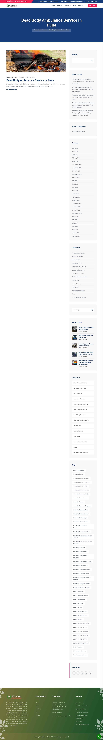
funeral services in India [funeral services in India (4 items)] (79, 627)
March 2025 (75, 194)
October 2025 (76, 171)
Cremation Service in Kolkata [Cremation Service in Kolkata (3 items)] (81, 490)
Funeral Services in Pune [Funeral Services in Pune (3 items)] (79, 639)
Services (68, 5)
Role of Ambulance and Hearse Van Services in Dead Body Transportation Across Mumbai (82, 89)
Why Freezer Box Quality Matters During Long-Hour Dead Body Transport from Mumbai (83, 82)
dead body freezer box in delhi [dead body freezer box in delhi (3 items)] (81, 531)
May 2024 (75, 226)
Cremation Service (77, 263)
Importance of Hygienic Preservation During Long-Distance (86, 362)
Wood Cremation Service (79, 297)
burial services (76, 260)
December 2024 (76, 203)
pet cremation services (78, 290)
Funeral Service (76, 284)
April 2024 (75, 229)
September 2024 (76, 213)
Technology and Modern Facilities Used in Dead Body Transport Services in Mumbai (83, 97)
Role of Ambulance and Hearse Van (86, 336)
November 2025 (76, 168)
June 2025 (75, 184)
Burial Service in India (82, 706)
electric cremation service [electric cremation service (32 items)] (80, 595)
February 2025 (76, 197)
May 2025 (75, 187)
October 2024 (76, 210)
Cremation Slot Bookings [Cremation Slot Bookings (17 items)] (80, 518)
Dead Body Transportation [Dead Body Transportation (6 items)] (80, 551)
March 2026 (75, 155)
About (37, 706)
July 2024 (75, 220)
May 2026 (75, 148)
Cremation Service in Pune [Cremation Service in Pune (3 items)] (80, 498)
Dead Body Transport (78, 273)
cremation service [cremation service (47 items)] (78, 474)
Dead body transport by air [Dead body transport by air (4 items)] (80, 565)
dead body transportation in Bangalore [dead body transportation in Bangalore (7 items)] (81, 556)
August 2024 (75, 216)
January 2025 (76, 200)
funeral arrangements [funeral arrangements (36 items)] (79, 599)
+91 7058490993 (91, 1)
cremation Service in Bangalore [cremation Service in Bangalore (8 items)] (81, 482)
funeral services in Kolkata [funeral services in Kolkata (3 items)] (80, 631)
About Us (59, 5)
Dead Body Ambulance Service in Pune (30, 80)
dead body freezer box (78, 270)
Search (74, 55)
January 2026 (76, 161)
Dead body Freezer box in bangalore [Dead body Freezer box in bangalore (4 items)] (80, 526)
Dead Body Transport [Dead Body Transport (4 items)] (79, 547)
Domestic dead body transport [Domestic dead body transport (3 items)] (81, 587)
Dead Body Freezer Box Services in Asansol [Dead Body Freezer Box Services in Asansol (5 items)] (82, 536)
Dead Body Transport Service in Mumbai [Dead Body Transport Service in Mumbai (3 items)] (81, 578)
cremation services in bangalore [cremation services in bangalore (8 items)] (82, 506)
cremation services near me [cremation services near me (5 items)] (81, 514)
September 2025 (76, 174)
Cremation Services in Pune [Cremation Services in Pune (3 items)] (80, 510)
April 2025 (75, 190)
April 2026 (75, 151)
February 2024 (76, 236)
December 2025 (76, 164)
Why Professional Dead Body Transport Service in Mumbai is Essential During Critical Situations (83, 105)
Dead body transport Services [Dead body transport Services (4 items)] (81, 583)
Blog (74, 5)
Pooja (73, 294)
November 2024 (76, 207)
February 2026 (76, 158)
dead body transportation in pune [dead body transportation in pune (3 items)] (82, 561)
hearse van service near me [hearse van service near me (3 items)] (81, 643)
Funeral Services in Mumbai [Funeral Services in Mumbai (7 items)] (80, 635)
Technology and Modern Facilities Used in (86, 345)
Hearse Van (32, 77)
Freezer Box (75, 280)
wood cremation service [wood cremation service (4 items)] (80, 655)
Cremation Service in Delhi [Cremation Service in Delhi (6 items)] (80, 486)
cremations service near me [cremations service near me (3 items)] (81, 521)
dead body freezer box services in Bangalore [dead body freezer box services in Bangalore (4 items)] (82, 542)
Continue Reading (11, 89)
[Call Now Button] (99, 736)
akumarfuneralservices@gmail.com (72, 1)
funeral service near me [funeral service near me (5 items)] (79, 611)
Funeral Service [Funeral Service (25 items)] (77, 607)
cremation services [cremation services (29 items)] (78, 502)
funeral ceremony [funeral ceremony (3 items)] (78, 603)
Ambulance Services (78, 256)
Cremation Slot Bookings (79, 267)
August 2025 (75, 177)
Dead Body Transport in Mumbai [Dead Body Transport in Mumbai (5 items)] (81, 569)
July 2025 (75, 181)
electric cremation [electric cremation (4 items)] (78, 591)
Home (53, 5)
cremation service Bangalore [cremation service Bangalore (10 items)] (81, 478)
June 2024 (75, 223)
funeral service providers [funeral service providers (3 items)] (80, 615)
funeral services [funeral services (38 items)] (77, 619)
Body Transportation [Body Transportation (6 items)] (78, 470)
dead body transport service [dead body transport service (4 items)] (81, 573)
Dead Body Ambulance (82, 712)
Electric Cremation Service (79, 277)
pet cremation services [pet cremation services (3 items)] (79, 651)
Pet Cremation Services (82, 724)
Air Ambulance (80, 703)
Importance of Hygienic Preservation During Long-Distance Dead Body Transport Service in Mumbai (82, 113)
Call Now (92, 5)
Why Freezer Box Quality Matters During (86, 328)
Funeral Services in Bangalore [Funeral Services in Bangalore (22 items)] (81, 623)
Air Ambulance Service (78, 253)
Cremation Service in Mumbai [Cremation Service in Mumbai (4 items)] (81, 494)
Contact (80, 5)
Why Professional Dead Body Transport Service (86, 353)
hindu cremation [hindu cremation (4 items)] (77, 647)
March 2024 (75, 233)
